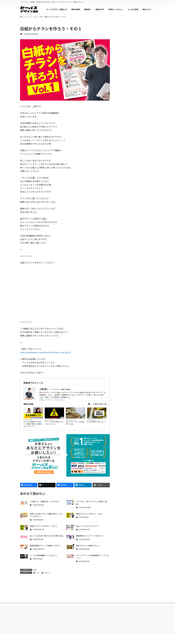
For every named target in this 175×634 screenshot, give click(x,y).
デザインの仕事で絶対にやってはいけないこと (54, 423)
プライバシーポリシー (134, 629)
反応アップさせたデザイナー (88, 526)
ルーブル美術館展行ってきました (43, 555)
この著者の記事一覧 (97, 404)
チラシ (38, 573)
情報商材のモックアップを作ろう (89, 536)
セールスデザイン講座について (68, 619)
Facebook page (136, 259)
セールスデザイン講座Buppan (102, 629)
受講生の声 (60, 629)
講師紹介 (59, 624)
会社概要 (129, 619)
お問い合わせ (131, 624)
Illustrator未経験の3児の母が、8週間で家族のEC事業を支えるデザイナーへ (32, 424)
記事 (62, 417)
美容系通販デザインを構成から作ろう (45, 545)
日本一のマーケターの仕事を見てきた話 (75, 423)
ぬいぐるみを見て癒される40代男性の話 (46, 536)
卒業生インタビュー (36, 417)
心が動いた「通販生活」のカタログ (44, 501)
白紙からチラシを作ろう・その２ (43, 526)
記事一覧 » (149, 243)
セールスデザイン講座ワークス (103, 619)
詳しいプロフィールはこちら (52, 400)
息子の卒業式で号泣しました (96, 422)
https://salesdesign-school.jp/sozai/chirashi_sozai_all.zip (45, 352)
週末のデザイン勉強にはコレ (88, 545)
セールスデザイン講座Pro (101, 624)
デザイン (47, 573)
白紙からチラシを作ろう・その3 (89, 514)
